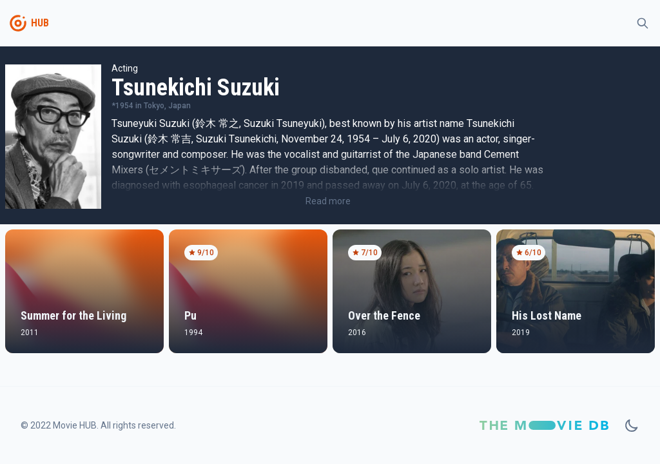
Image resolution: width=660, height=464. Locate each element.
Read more (328, 201)
